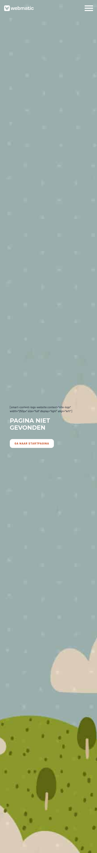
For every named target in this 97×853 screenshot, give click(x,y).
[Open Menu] (89, 8)
